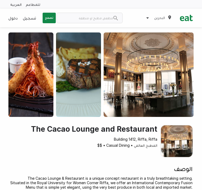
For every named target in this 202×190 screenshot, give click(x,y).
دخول (13, 18)
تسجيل (29, 18)
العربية (16, 4)
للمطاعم (33, 4)
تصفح (49, 18)
